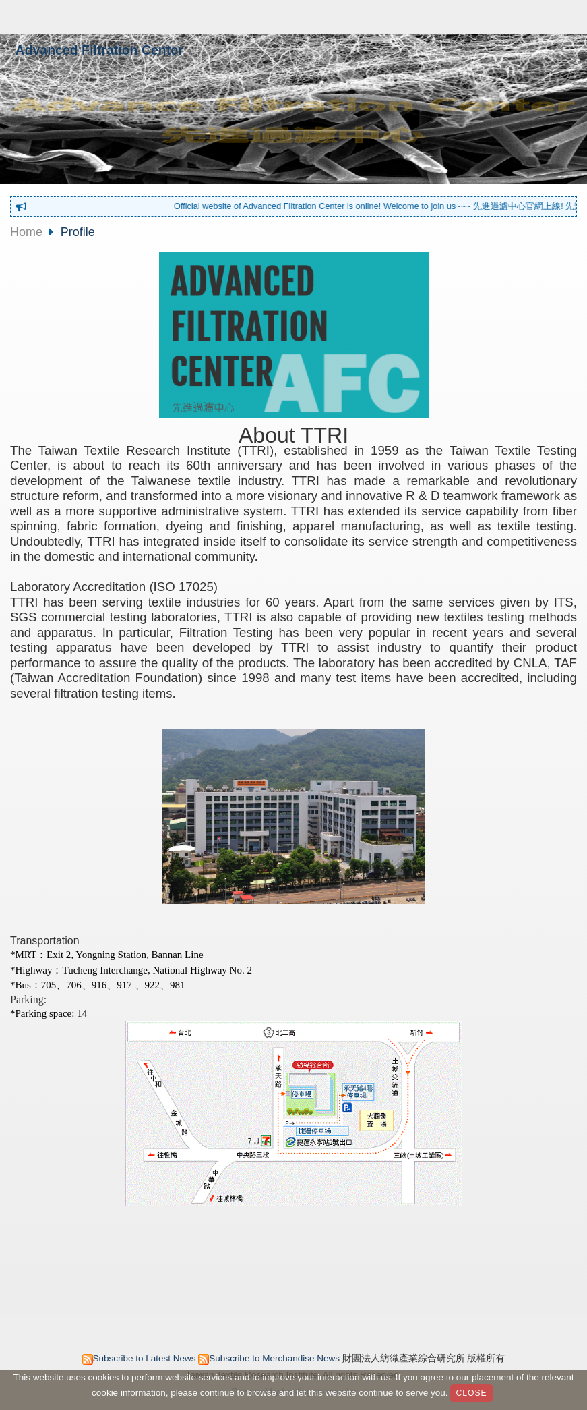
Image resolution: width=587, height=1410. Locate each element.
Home (26, 232)
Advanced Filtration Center (99, 50)
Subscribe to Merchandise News (274, 1358)
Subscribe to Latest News (144, 1358)
